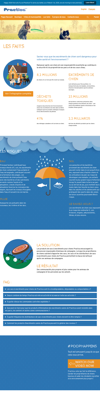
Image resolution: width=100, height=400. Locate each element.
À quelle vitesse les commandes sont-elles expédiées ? (28, 302)
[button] (87, 17)
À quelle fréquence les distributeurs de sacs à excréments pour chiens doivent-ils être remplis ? (44, 317)
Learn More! (90, 3)
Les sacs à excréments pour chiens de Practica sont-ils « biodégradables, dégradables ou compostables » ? (49, 289)
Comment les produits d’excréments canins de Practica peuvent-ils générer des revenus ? (42, 323)
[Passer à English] (84, 9)
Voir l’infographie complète (18, 93)
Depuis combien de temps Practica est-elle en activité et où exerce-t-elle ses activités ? (41, 295)
